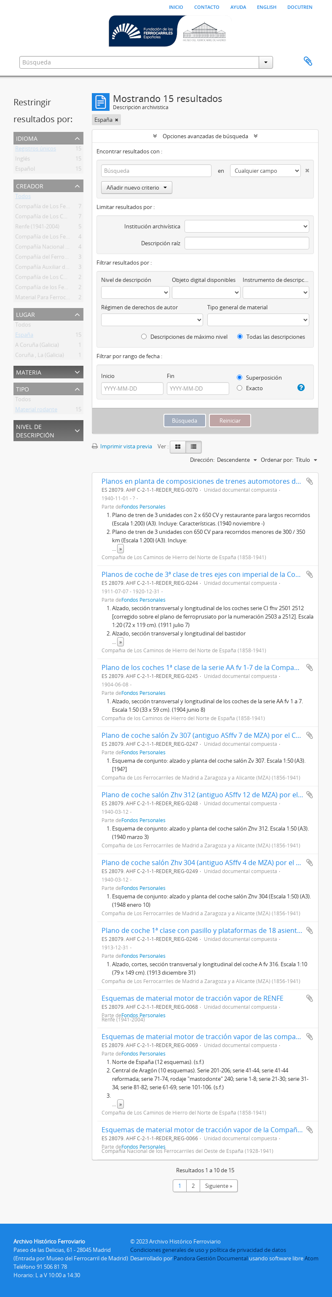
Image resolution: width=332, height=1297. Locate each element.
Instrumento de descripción (276, 280)
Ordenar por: (277, 460)
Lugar (25, 313)
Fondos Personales (143, 506)
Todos (23, 197)
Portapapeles (308, 61)
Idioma (26, 137)
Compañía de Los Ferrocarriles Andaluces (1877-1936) (81, 238)
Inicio (176, 6)
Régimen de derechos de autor (139, 307)
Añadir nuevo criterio (137, 187)
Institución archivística (152, 226)
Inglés (22, 160)
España (24, 336)
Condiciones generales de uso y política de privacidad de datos (208, 1250)
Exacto (250, 388)
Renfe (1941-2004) (37, 228)
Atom (312, 1258)
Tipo (22, 388)
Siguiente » (218, 1186)
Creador (29, 185)
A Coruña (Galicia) (37, 346)
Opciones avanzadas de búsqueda (205, 136)
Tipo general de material (237, 307)
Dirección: (202, 460)
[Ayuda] (300, 387)
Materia (28, 371)
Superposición (259, 377)
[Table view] (193, 447)
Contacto (207, 6)
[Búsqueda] (156, 170)
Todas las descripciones (271, 336)
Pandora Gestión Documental (211, 1258)
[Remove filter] (116, 119)
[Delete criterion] (305, 168)
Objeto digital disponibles (204, 280)
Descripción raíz (160, 243)
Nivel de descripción (35, 430)
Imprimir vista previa (122, 446)
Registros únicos (35, 150)
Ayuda (238, 6)
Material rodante (36, 411)
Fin (170, 376)
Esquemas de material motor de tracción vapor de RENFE (193, 998)
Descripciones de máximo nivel (184, 336)
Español (25, 170)
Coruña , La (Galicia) (39, 356)
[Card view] (178, 447)
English (266, 6)
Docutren (300, 6)
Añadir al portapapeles (309, 481)
